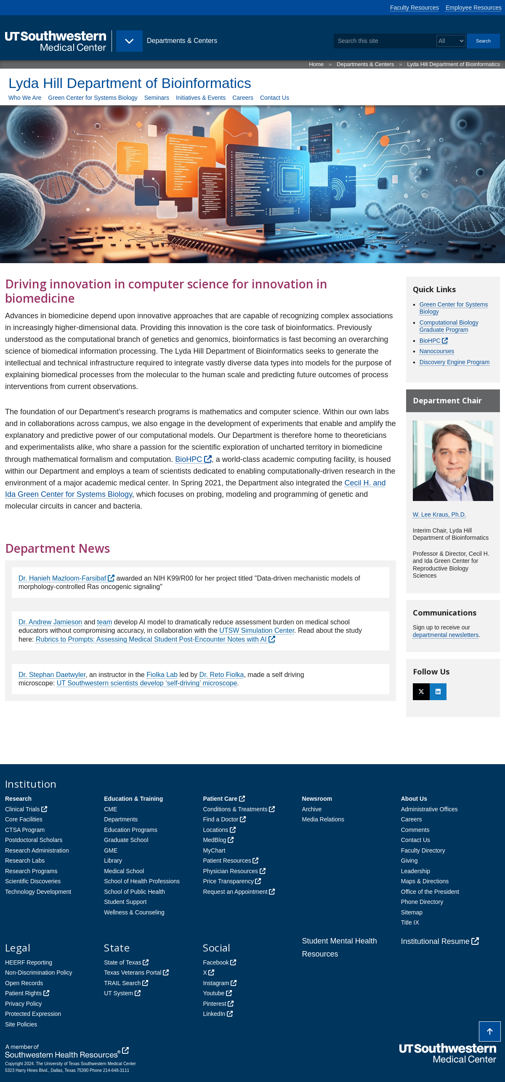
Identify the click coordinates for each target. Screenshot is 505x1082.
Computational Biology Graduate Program (449, 326)
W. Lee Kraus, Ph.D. (439, 514)
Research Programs (31, 871)
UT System (118, 993)
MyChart (214, 850)
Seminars (156, 97)
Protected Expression (33, 1013)
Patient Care (220, 798)
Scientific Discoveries (33, 881)
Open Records (24, 983)
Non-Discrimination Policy (38, 972)
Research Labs (25, 860)
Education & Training (133, 798)
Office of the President (430, 891)
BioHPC (188, 459)
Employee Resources (474, 7)
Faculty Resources (414, 7)
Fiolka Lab (162, 674)
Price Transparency (228, 881)
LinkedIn (214, 1013)
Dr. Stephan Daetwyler (52, 674)
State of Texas (122, 962)
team (104, 622)
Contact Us (274, 97)
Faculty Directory (423, 850)
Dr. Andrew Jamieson (50, 622)
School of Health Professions (142, 881)
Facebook (216, 962)
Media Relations (323, 819)
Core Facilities (24, 819)
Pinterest (214, 1003)
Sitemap (412, 912)
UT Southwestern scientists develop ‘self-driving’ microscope (147, 683)
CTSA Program (25, 829)
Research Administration (37, 850)
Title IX (410, 922)
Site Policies (21, 1024)
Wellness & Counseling (134, 912)
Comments (415, 829)
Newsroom (317, 798)
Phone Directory (422, 901)
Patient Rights (23, 993)
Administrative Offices (429, 809)
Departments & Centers (365, 64)
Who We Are (24, 97)
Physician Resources (230, 871)
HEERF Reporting (28, 962)
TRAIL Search (122, 983)
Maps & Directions (425, 881)
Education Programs (130, 829)
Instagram (216, 983)
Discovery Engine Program (455, 362)
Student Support (125, 901)
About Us (414, 798)
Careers (242, 97)
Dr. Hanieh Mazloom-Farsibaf (62, 578)
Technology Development (38, 891)
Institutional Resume (435, 941)
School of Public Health (134, 891)
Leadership (415, 871)
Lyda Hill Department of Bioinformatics (453, 64)
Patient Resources (227, 860)
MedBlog (214, 840)
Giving (409, 860)
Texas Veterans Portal (132, 972)
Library (113, 860)
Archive (312, 809)
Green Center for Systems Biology (92, 97)
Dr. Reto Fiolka (221, 674)
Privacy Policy (23, 1003)
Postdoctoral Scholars (33, 840)
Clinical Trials (22, 809)
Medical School (124, 871)
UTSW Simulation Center (256, 630)
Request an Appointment (235, 891)
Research (18, 798)
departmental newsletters (445, 635)
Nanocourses (437, 351)
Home (316, 64)
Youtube (213, 993)
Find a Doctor (220, 819)
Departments (121, 819)
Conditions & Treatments (235, 809)
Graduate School (126, 840)
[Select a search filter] (450, 41)
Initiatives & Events (201, 97)
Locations (215, 829)
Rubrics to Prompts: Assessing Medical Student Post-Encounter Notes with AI (151, 639)
